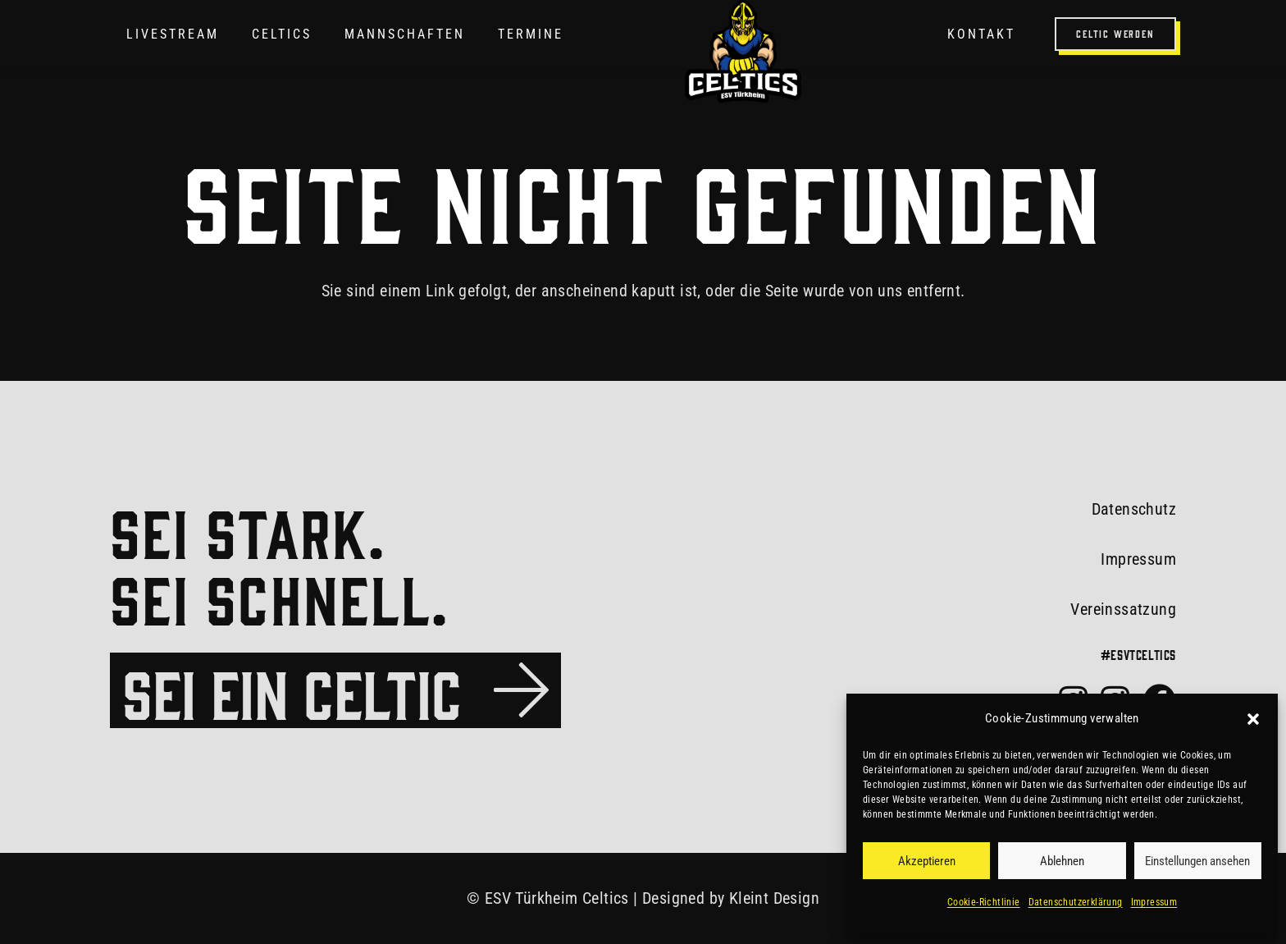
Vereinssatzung (1123, 609)
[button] (1253, 719)
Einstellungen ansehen (1197, 861)
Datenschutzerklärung (1075, 902)
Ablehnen (1062, 861)
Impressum (1154, 902)
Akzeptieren (926, 861)
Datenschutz (1134, 509)
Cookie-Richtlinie (983, 902)
